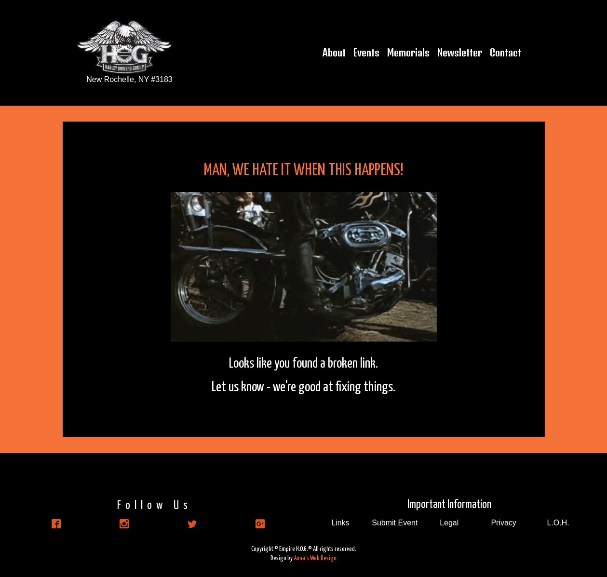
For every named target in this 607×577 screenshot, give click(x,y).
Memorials (408, 52)
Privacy (503, 523)
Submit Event (395, 523)
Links (340, 523)
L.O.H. (558, 523)
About (334, 52)
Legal (449, 523)
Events (366, 52)
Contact (505, 52)
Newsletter (459, 52)
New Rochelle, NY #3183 (129, 79)
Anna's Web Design (315, 558)
